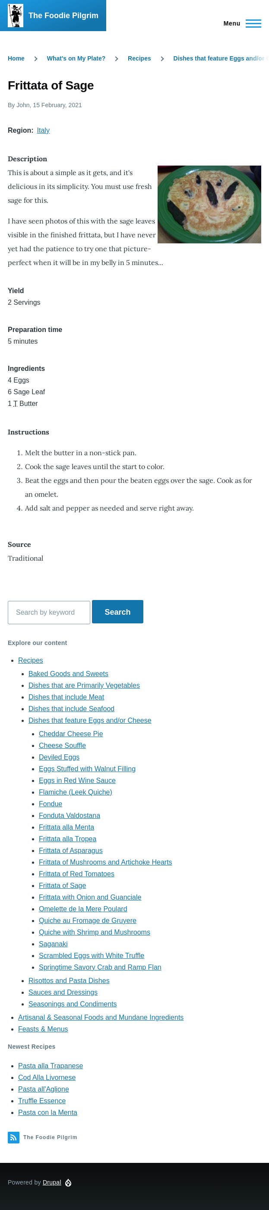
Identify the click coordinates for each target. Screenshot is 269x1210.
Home (16, 58)
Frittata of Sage (62, 885)
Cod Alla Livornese (47, 1077)
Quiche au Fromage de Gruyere (87, 920)
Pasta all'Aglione (43, 1089)
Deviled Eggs (59, 757)
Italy (43, 130)
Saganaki (53, 944)
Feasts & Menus (43, 1029)
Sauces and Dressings (63, 992)
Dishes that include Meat (66, 697)
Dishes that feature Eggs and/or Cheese (90, 720)
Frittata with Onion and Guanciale (90, 897)
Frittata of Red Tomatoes (76, 874)
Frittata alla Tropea (67, 839)
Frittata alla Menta (66, 827)
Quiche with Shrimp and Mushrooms (94, 932)
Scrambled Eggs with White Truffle (91, 955)
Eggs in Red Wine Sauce (77, 780)
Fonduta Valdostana (69, 815)
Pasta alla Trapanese (50, 1066)
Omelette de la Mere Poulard (83, 909)
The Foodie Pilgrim (63, 15)
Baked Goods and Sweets (68, 673)
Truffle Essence (42, 1101)
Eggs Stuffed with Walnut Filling (87, 769)
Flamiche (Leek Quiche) (75, 792)
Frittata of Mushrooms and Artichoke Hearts (105, 862)
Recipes (139, 58)
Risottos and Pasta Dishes (69, 980)
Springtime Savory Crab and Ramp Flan (100, 967)
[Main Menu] (240, 23)
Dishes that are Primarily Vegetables (84, 685)
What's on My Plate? (76, 58)
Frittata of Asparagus (71, 850)
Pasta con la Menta (47, 1112)
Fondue (50, 804)
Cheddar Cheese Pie (71, 733)
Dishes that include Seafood (71, 708)
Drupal (52, 1182)
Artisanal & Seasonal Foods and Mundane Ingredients (101, 1017)
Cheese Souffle (62, 745)
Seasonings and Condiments (72, 1004)
